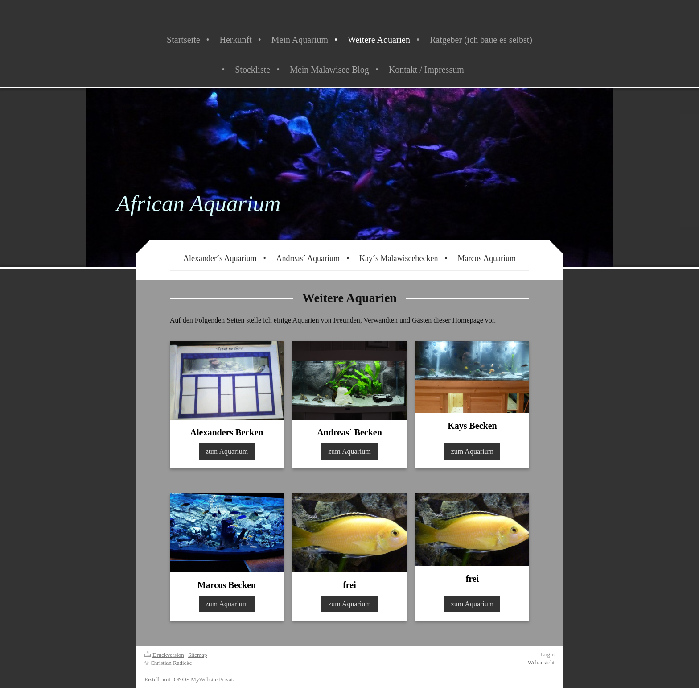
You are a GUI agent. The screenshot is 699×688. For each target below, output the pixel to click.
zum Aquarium (227, 451)
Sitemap (197, 654)
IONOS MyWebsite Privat (202, 679)
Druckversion (164, 654)
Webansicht (541, 662)
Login (548, 654)
